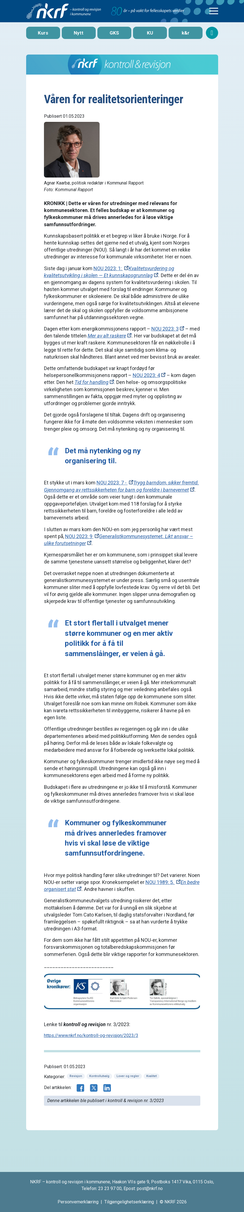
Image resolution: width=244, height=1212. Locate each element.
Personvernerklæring (78, 1201)
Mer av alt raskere (107, 336)
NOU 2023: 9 (79, 536)
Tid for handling (92, 382)
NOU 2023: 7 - (112, 483)
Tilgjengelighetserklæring (129, 1201)
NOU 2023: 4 (146, 375)
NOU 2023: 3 (165, 329)
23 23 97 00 (110, 1188)
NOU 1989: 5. (160, 882)
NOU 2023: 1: (108, 268)
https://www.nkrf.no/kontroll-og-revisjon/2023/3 (91, 1035)
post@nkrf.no (150, 1188)
